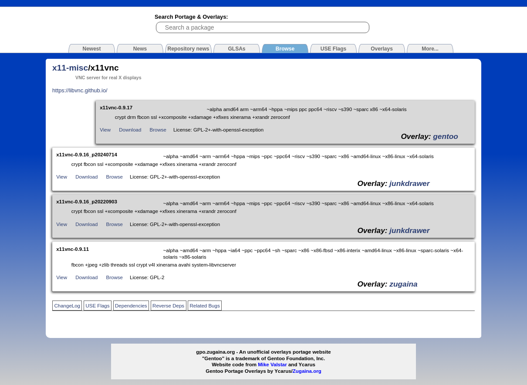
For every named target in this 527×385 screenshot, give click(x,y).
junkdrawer (409, 183)
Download (130, 129)
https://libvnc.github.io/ (80, 90)
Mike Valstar (272, 364)
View (105, 129)
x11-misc (70, 67)
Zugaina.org (307, 371)
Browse (158, 129)
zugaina (403, 284)
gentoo (445, 136)
